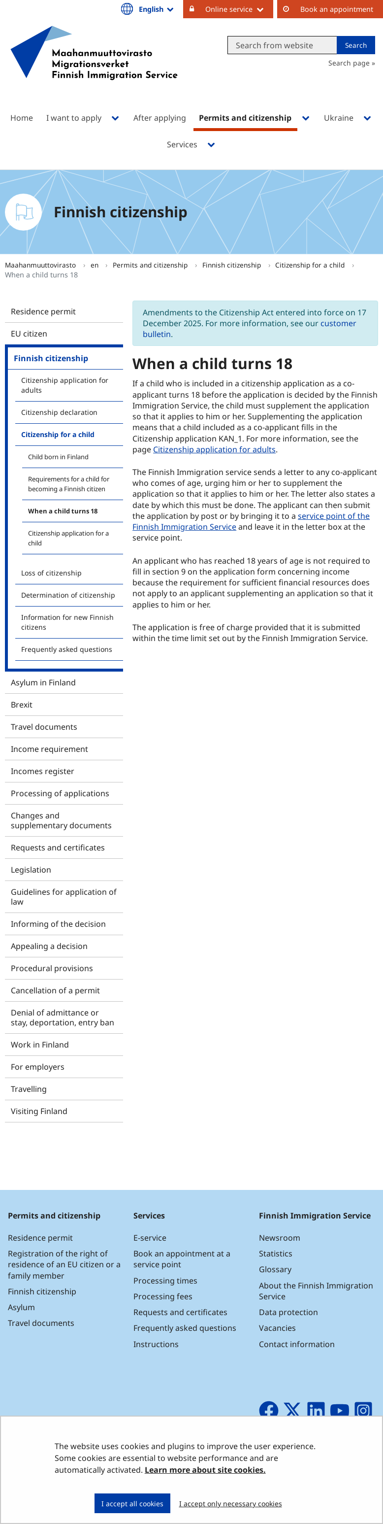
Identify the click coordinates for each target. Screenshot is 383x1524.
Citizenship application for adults (64, 385)
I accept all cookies (132, 1503)
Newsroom (279, 1237)
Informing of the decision (58, 923)
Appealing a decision (49, 946)
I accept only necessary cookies (230, 1503)
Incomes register (42, 771)
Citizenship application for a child (68, 538)
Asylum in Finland (43, 682)
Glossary (275, 1269)
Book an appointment (336, 9)
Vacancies (277, 1327)
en (95, 265)
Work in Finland (40, 1044)
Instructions (156, 1344)
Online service (239, 9)
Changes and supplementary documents (61, 820)
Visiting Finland (39, 1111)
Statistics (275, 1253)
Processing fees (162, 1296)
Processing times (165, 1280)
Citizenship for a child (311, 265)
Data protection (288, 1312)
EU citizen (29, 333)
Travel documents (44, 726)
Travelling (29, 1089)
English (157, 9)
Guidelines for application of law (64, 896)
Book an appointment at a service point (181, 1259)
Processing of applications (60, 793)
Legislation (31, 869)
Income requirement (49, 749)
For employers (37, 1066)
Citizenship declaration (59, 412)
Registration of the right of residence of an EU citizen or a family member (64, 1264)
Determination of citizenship (68, 595)
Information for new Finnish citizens (67, 622)
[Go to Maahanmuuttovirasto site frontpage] (94, 66)
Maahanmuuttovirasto (41, 265)
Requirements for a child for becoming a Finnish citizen (68, 483)
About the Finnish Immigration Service (316, 1291)
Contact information (297, 1344)
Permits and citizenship (151, 265)
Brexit (21, 704)
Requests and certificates (58, 847)
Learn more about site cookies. (205, 1469)
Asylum (21, 1307)
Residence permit (43, 311)
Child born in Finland (58, 456)
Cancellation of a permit (55, 990)
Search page (349, 63)
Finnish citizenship (232, 265)
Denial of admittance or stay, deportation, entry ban (62, 1017)
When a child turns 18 (62, 511)
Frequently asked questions (66, 649)
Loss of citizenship (51, 572)
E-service (149, 1237)
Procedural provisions (52, 968)
